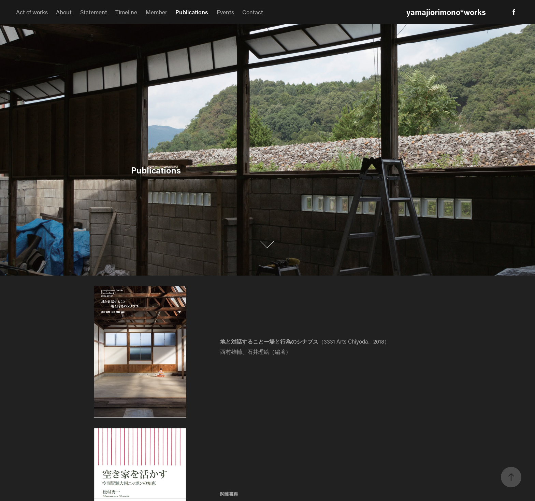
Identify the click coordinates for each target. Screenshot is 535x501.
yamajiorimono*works (446, 12)
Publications (191, 12)
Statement (93, 12)
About (64, 12)
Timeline (126, 12)
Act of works (32, 12)
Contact (252, 12)
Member (156, 12)
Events (225, 12)
